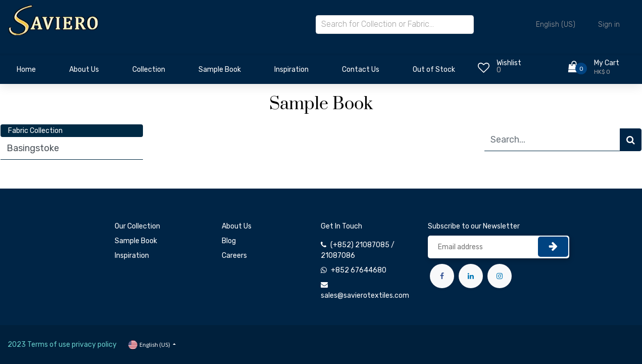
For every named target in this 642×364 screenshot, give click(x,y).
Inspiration (132, 255)
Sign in (609, 24)
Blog (229, 241)
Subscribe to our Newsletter (474, 226)
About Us (237, 226)
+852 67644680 (358, 270)
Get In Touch (341, 226)
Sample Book (136, 241)
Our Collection (137, 226)
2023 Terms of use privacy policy (62, 344)
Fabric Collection (35, 130)
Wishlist (509, 63)
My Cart (606, 63)
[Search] (630, 139)
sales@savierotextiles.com (365, 295)
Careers (234, 255)
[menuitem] (26, 72)
